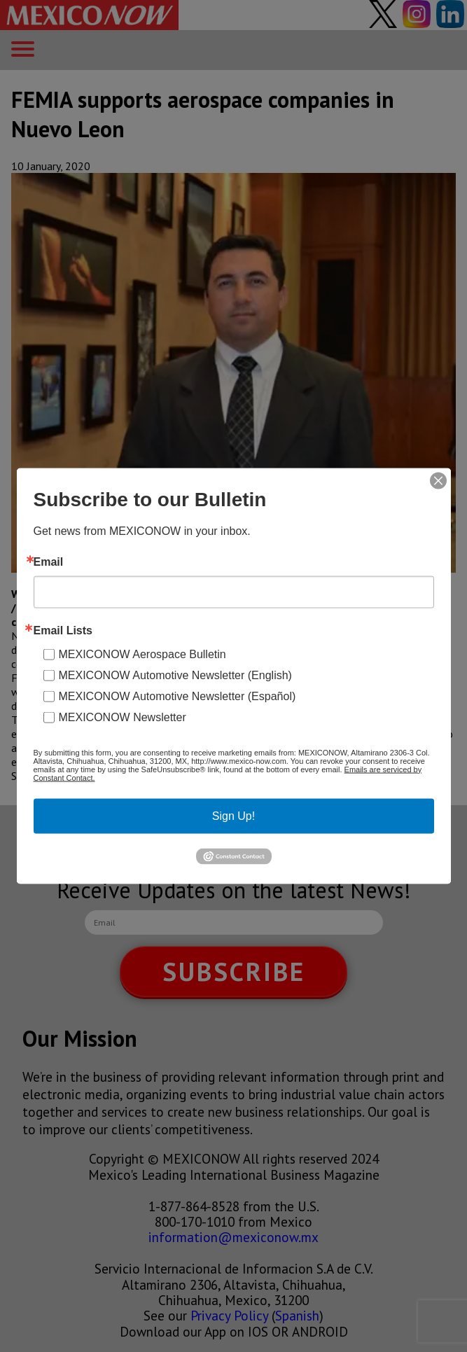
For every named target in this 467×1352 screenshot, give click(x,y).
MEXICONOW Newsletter (122, 717)
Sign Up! (233, 815)
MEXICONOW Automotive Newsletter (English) (175, 675)
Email (49, 561)
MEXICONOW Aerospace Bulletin (142, 654)
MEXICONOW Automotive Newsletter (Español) (177, 696)
